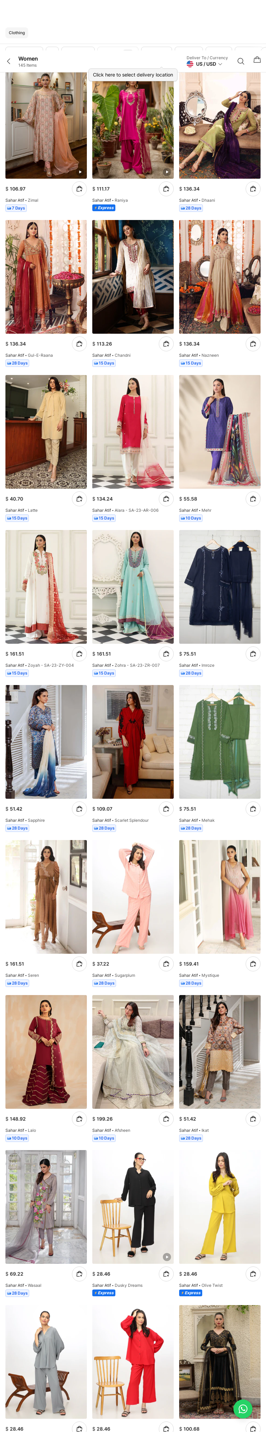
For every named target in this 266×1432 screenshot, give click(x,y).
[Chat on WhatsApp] (242, 1409)
